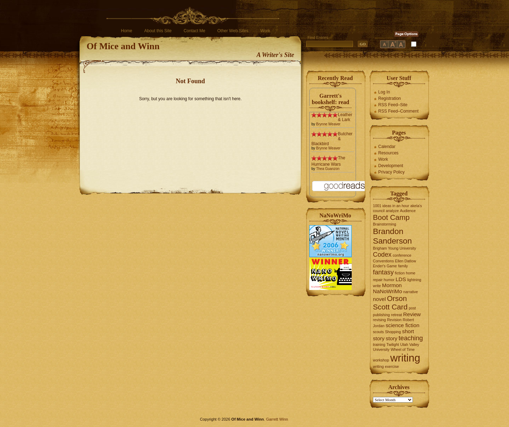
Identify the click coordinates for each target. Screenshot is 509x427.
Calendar (387, 146)
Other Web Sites (232, 30)
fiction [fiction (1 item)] (400, 273)
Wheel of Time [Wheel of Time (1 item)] (403, 349)
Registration (389, 98)
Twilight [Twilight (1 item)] (392, 344)
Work (265, 30)
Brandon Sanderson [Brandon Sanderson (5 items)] (392, 236)
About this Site (157, 30)
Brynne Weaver (328, 124)
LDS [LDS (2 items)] (401, 279)
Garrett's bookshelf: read (330, 99)
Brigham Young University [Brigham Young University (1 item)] (394, 248)
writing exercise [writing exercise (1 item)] (386, 366)
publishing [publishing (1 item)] (381, 315)
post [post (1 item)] (412, 308)
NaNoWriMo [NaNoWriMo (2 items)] (387, 291)
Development (390, 165)
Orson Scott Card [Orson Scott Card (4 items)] (390, 302)
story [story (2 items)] (391, 338)
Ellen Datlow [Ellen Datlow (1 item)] (405, 261)
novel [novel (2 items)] (379, 299)
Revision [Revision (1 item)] (394, 320)
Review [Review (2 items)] (412, 314)
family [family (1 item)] (403, 266)
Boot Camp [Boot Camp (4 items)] (391, 217)
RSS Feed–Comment (398, 111)
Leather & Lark (345, 117)
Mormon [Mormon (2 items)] (392, 285)
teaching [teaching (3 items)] (411, 338)
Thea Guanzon (327, 169)
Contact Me (194, 30)
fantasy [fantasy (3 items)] (383, 272)
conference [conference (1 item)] (402, 255)
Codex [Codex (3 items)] (382, 254)
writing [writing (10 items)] (405, 358)
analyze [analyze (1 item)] (392, 211)
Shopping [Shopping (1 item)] (393, 332)
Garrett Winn (277, 419)
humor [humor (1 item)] (389, 280)
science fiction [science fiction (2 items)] (402, 325)
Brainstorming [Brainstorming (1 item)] (384, 224)
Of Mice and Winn (123, 46)
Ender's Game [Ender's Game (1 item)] (385, 266)
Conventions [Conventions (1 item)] (383, 261)
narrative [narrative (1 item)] (410, 292)
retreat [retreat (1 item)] (396, 315)
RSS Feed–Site (393, 104)
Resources (388, 152)
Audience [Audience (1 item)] (408, 211)
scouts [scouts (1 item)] (378, 332)
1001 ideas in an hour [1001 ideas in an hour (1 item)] (391, 206)
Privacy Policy (391, 172)
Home (126, 30)
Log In (384, 92)
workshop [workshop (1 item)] (381, 360)
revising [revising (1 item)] (379, 320)
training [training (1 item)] (379, 344)
